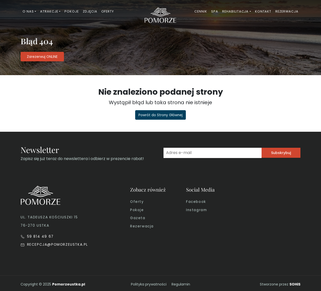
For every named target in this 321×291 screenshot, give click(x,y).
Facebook (196, 201)
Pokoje (137, 210)
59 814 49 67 (37, 236)
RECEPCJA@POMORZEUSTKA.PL (54, 244)
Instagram (196, 210)
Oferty (137, 201)
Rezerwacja (142, 226)
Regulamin (181, 284)
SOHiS (294, 284)
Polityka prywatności (149, 284)
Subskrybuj (281, 152)
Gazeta (137, 218)
